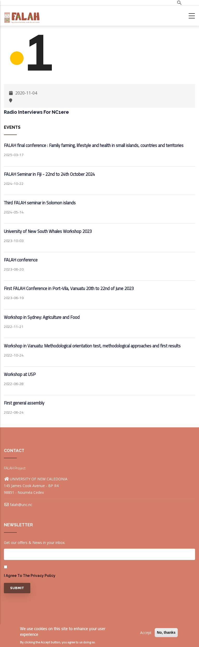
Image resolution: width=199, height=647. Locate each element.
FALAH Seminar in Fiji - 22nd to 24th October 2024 (49, 174)
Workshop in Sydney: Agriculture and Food (42, 317)
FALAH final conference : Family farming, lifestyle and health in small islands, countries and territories (93, 145)
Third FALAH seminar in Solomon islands (40, 202)
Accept (146, 632)
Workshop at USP (20, 374)
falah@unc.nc (18, 504)
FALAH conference (21, 260)
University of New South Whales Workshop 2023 (48, 231)
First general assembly (24, 403)
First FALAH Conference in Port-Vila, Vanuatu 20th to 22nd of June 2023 (69, 288)
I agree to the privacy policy (29, 576)
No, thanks (166, 632)
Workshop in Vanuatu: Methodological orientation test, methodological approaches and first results (92, 345)
